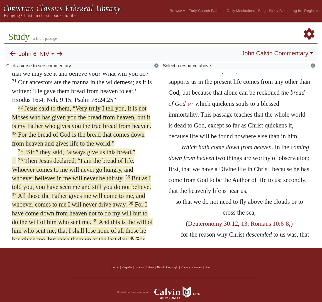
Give (207, 267)
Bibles (150, 267)
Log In (296, 11)
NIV (45, 54)
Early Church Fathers (206, 11)
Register (311, 11)
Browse (177, 11)
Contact (197, 267)
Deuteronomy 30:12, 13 (217, 223)
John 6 (27, 54)
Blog (262, 11)
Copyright (172, 267)
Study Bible (278, 11)
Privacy (185, 267)
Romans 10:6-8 (270, 223)
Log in (115, 267)
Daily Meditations (241, 11)
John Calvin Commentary (275, 53)
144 (190, 104)
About (160, 267)
